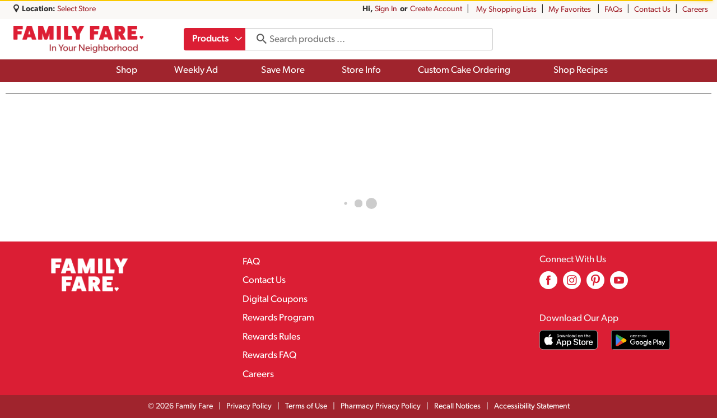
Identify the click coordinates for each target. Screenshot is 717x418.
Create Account (436, 9)
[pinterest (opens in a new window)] (595, 284)
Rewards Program (278, 318)
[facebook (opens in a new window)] (548, 284)
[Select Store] (77, 9)
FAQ (251, 262)
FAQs (613, 10)
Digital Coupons (275, 299)
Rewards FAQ (269, 355)
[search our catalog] (259, 39)
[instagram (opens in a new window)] (572, 284)
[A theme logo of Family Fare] (78, 39)
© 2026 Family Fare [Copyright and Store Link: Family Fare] (180, 406)
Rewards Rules (271, 337)
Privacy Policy (249, 406)
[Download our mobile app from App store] (568, 340)
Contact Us (652, 10)
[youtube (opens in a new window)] (619, 284)
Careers (695, 10)
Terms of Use (306, 406)
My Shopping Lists (506, 10)
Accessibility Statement (532, 406)
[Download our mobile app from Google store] (640, 340)
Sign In (386, 9)
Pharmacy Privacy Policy (381, 406)
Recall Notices (457, 406)
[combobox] (215, 39)
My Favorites (570, 10)
